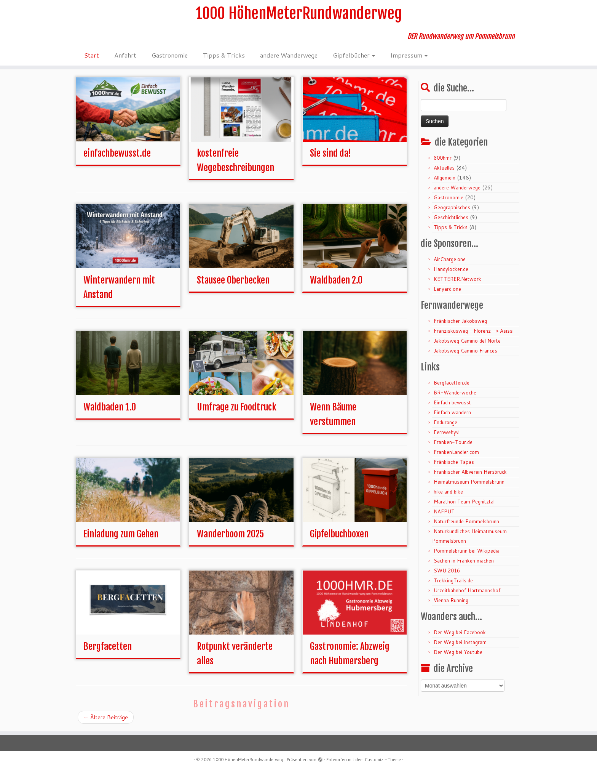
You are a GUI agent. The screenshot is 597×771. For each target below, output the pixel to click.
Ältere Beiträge (105, 717)
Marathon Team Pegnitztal (464, 501)
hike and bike (448, 491)
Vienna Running (451, 600)
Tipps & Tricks (224, 55)
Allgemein (444, 177)
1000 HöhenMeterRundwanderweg (299, 13)
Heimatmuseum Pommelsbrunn (469, 481)
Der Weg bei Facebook (460, 632)
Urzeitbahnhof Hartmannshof (467, 590)
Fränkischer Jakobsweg (460, 320)
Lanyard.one (447, 288)
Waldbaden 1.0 (109, 407)
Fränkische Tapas (454, 461)
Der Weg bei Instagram (460, 642)
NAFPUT (444, 511)
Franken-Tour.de (453, 442)
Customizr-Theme (383, 760)
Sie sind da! (330, 153)
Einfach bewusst (452, 402)
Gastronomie (170, 55)
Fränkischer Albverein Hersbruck (470, 471)
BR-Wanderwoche (455, 392)
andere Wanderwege (289, 55)
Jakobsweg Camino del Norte (467, 340)
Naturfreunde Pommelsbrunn (466, 521)
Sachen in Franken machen (464, 560)
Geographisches (452, 207)
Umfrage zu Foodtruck (236, 407)
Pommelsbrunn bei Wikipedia (467, 550)
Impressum (409, 55)
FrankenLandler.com (456, 452)
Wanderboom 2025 (230, 534)
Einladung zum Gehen (120, 534)
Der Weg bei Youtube (458, 652)
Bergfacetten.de (451, 382)
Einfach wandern (452, 412)
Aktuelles (444, 167)
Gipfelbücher (354, 55)
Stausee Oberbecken (233, 280)
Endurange (445, 422)
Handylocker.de (451, 269)
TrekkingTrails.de (453, 580)
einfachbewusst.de (117, 153)
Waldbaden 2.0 (336, 280)
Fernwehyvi (447, 432)
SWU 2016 (447, 570)
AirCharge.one (450, 259)
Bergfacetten (107, 646)
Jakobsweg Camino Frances (465, 350)
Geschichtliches (451, 217)
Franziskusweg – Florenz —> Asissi (474, 330)
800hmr (443, 157)
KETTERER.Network (457, 279)
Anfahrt (125, 55)
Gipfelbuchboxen (339, 534)
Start (91, 55)
